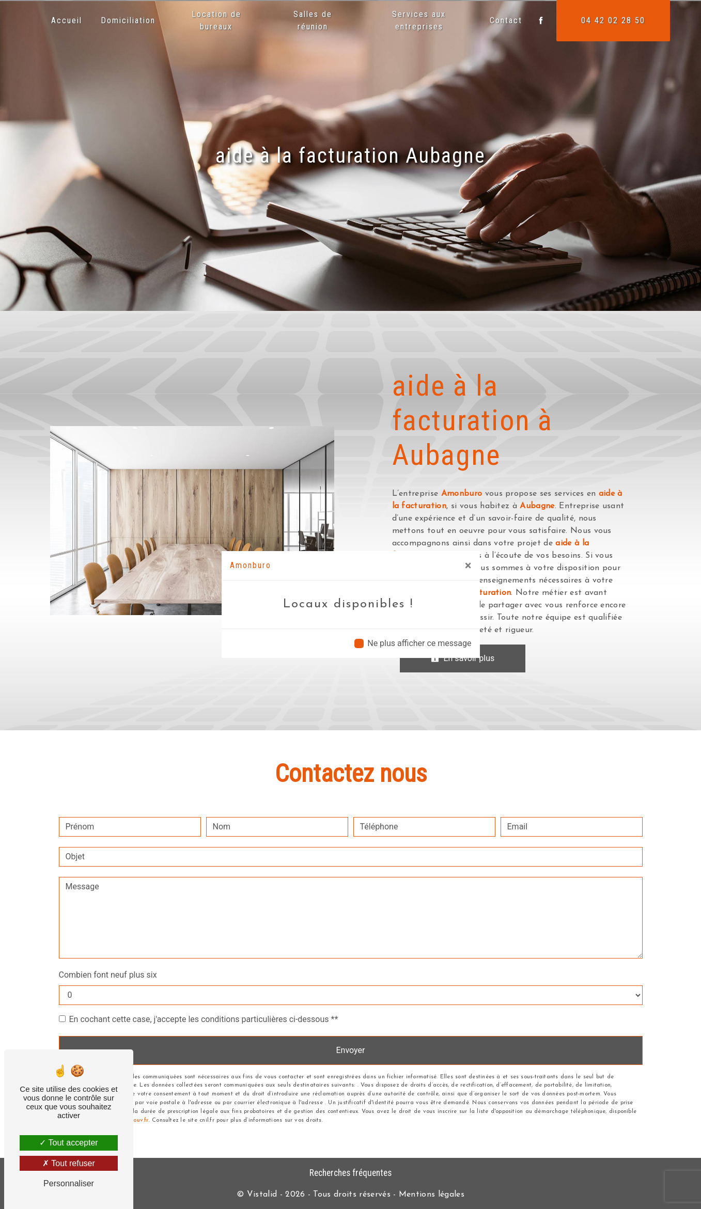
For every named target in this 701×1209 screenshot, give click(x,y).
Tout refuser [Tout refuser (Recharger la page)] (68, 1163)
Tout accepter (68, 1142)
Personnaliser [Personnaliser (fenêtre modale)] (68, 1183)
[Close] (468, 565)
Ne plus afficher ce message (419, 643)
